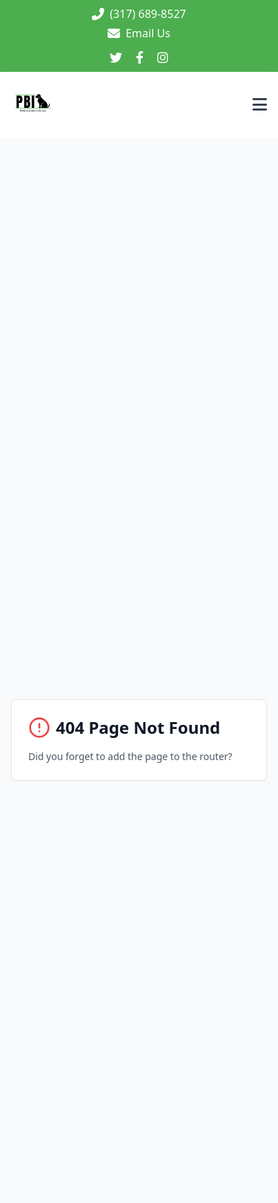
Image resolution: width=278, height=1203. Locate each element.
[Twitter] (116, 58)
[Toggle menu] (259, 105)
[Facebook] (139, 58)
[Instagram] (162, 58)
